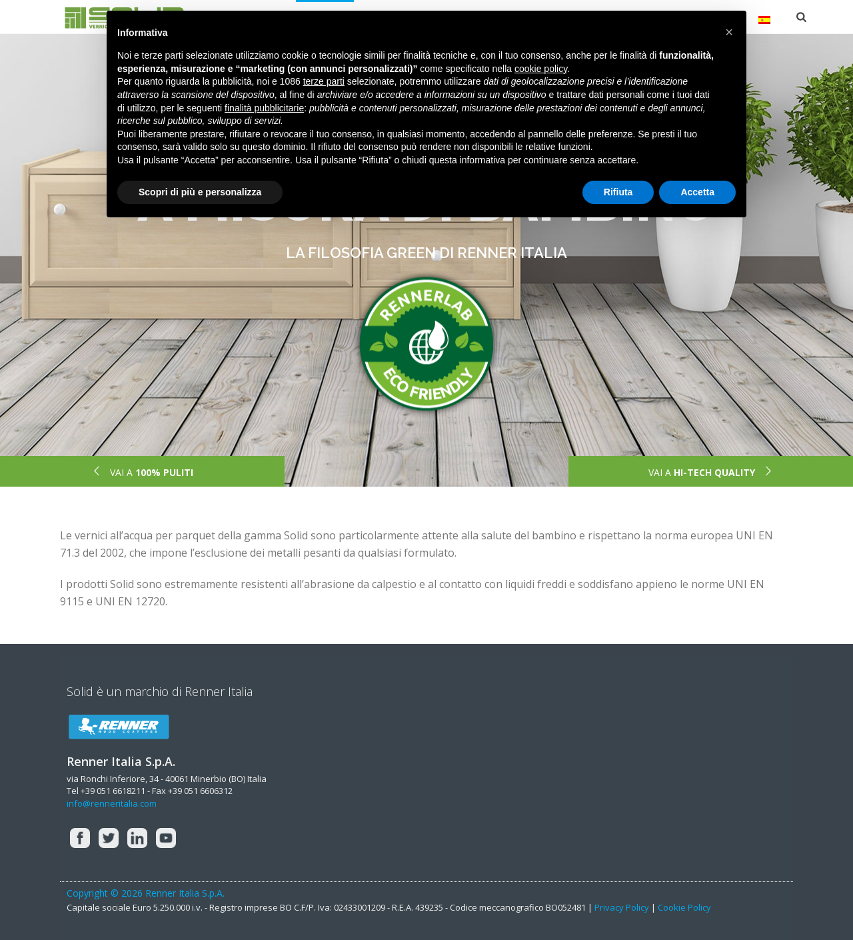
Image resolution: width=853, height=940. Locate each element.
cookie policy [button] (540, 68)
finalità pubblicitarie (264, 108)
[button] (729, 32)
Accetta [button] (697, 192)
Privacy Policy (621, 907)
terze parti (324, 81)
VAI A (142, 472)
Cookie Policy (684, 907)
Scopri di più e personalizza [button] (200, 192)
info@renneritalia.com (112, 803)
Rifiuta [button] (618, 192)
